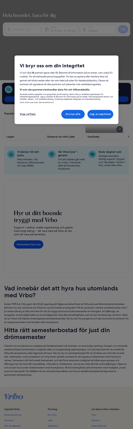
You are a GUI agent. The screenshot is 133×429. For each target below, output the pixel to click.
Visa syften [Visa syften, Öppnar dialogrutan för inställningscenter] (28, 114)
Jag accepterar (100, 114)
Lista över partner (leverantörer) (37, 102)
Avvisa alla (73, 114)
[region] (66, 89)
